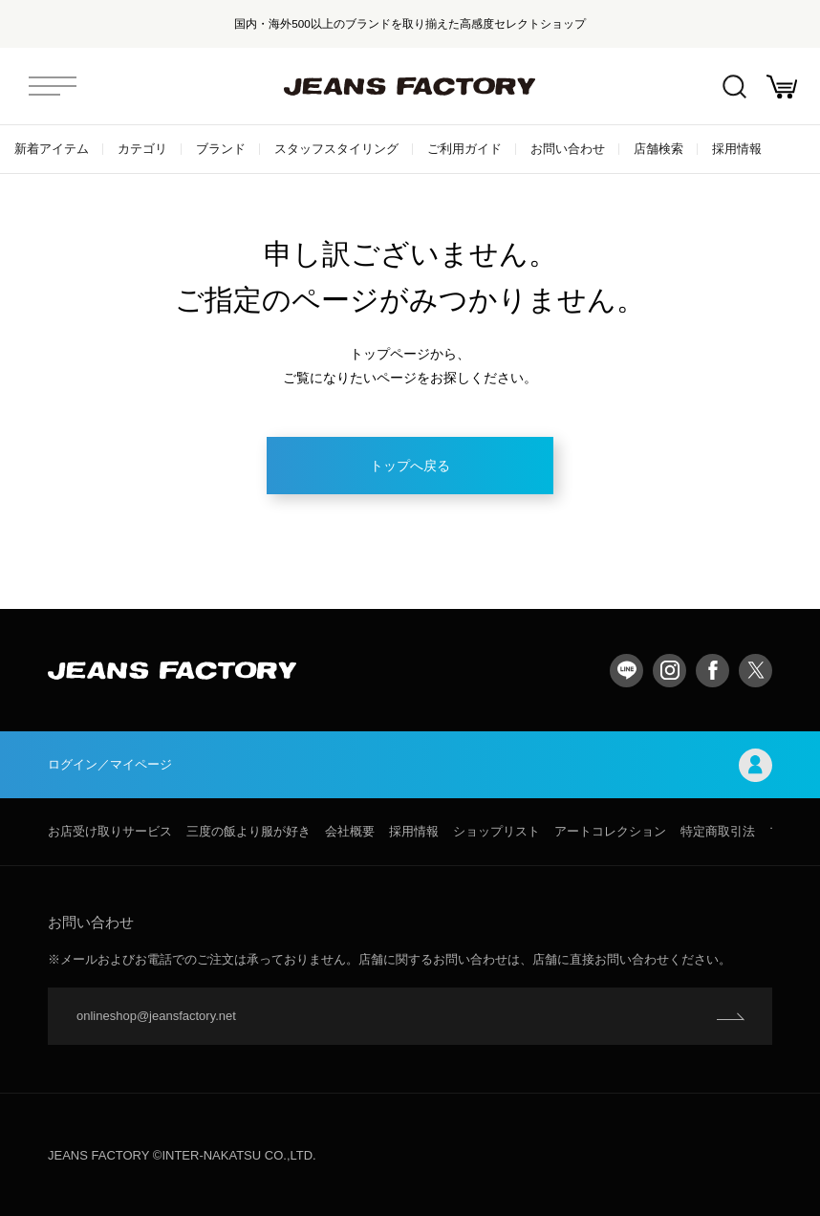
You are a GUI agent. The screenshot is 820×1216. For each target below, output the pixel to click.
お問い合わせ (567, 148)
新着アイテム (51, 148)
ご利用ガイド (464, 148)
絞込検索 (734, 86)
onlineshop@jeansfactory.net (156, 1016)
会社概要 (350, 831)
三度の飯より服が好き (248, 831)
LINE (626, 670)
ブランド (221, 148)
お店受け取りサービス (110, 831)
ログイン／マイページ (410, 765)
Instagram (669, 670)
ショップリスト (496, 831)
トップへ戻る (410, 465)
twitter (755, 670)
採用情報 (737, 148)
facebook (712, 670)
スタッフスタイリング (336, 148)
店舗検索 (658, 148)
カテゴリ (142, 148)
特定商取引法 (717, 831)
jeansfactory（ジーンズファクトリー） (410, 86)
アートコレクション (610, 831)
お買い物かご (781, 86)
